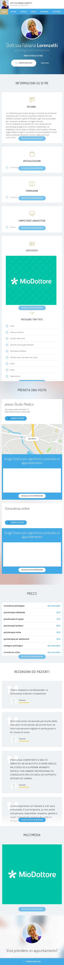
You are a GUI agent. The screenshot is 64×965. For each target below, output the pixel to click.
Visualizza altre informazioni (32, 820)
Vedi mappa (32, 439)
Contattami (45, 63)
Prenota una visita (32, 962)
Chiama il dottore (16, 418)
